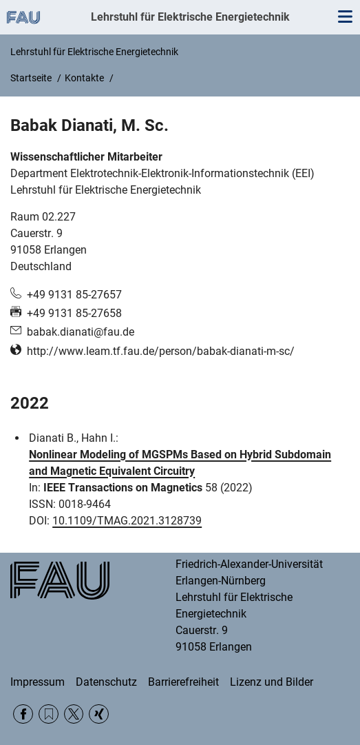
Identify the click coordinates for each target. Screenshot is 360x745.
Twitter (74, 714)
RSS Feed (49, 714)
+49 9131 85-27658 (74, 313)
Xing (99, 714)
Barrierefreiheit (183, 681)
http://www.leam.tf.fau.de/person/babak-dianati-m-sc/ (161, 351)
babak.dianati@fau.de (80, 331)
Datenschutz (106, 681)
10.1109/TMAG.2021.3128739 (127, 520)
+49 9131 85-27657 (74, 294)
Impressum (37, 681)
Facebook (23, 714)
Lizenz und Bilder (271, 681)
